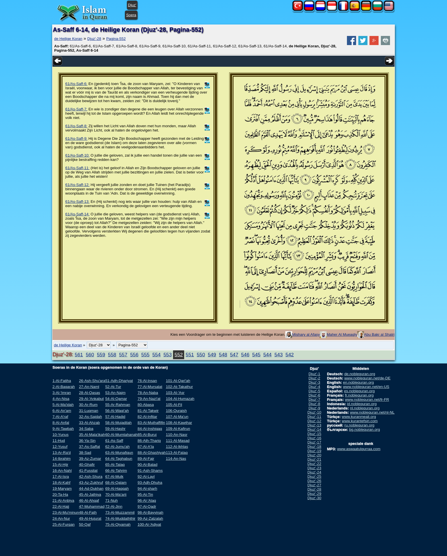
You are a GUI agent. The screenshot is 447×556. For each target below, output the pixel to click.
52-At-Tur (113, 387)
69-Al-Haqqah (117, 488)
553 (167, 354)
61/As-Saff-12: (77, 185)
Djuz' (132, 5)
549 (212, 354)
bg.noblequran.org (364, 429)
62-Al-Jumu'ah (117, 446)
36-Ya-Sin (87, 440)
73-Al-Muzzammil (120, 512)
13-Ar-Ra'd (61, 452)
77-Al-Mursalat (149, 387)
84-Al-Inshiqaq (149, 428)
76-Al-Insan (147, 381)
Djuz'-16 (314, 438)
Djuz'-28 (94, 39)
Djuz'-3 (314, 382)
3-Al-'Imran (61, 393)
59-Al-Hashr (115, 428)
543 (279, 354)
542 (290, 354)
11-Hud (58, 440)
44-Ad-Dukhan (91, 488)
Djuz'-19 (314, 451)
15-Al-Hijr (60, 464)
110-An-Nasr (177, 434)
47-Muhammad (92, 506)
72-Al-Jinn (113, 506)
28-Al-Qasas (89, 393)
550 (201, 354)
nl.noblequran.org (365, 408)
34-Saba (86, 428)
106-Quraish (176, 411)
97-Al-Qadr (146, 506)
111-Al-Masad (178, 440)
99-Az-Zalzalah (150, 518)
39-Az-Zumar (90, 458)
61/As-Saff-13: (77, 201)
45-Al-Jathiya (90, 494)
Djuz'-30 (314, 498)
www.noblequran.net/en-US (366, 387)
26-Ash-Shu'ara (92, 381)
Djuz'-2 (314, 378)
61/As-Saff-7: (76, 109)
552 (178, 354)
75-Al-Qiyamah (118, 524)
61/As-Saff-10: (77, 155)
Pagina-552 (116, 39)
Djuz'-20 (314, 455)
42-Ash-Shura (90, 476)
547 (234, 354)
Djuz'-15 (314, 434)
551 (190, 354)
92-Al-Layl (146, 476)
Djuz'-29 (314, 494)
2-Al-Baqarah (63, 387)
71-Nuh (111, 500)
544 (267, 354)
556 (134, 354)
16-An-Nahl (62, 470)
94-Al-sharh (147, 488)
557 (123, 354)
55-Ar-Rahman (117, 405)
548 (223, 354)
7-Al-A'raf (60, 417)
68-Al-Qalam (116, 482)
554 (156, 354)
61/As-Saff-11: (77, 168)
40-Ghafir (87, 464)
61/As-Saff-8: (76, 126)
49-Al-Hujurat (90, 518)
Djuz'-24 (314, 472)
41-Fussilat (88, 470)
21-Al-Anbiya (63, 500)
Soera (131, 15)
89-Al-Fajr (145, 458)
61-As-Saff (114, 440)
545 (256, 354)
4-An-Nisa (60, 399)
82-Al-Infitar (147, 417)
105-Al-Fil (174, 405)
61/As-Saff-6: (76, 84)
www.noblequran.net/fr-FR (367, 399)
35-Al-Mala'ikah (92, 434)
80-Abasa (145, 405)
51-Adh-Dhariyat (119, 381)
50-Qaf (85, 524)
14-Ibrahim (61, 458)
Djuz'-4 (314, 387)
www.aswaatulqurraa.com (358, 449)
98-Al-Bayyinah (150, 512)
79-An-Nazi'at (148, 399)
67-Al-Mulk (114, 476)
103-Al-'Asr (175, 393)
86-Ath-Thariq (149, 440)
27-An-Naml (89, 387)
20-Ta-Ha (60, 494)
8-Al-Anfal (60, 422)
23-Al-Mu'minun (65, 512)
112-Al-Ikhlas (177, 446)
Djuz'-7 (314, 399)
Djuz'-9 (314, 408)
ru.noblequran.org (359, 425)
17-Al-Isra (60, 476)
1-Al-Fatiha (61, 381)
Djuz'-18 (314, 446)
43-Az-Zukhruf (91, 482)
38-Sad (85, 452)
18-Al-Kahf (61, 482)
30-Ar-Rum (88, 405)
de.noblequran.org (359, 374)
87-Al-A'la (145, 446)
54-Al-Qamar (116, 399)
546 (245, 354)
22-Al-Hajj (60, 506)
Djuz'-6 (314, 395)
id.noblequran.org (362, 404)
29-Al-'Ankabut (91, 399)
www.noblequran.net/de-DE (367, 378)
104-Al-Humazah (180, 399)
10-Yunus (60, 434)
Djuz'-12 (314, 421)
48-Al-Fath (88, 512)
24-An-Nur (61, 518)
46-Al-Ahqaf (89, 500)
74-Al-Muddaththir (120, 518)
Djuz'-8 (314, 404)
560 (90, 354)
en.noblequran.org (358, 382)
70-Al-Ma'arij (115, 494)
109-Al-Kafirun (178, 428)
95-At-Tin (145, 494)
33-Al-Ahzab (89, 422)
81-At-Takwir (148, 411)
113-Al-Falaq (177, 452)
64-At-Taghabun (118, 458)
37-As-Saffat (89, 446)
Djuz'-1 (314, 374)
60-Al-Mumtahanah (121, 434)
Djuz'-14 (314, 429)
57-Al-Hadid (115, 417)
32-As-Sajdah (90, 417)
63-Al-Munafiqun (119, 452)
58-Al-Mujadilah (118, 422)
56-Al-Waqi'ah (117, 411)
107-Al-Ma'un (177, 417)
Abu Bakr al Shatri (379, 334)
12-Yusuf (60, 446)
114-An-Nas (176, 458)
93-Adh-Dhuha (149, 482)
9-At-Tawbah (63, 428)
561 (79, 354)
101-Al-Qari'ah (178, 381)
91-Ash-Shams (149, 470)
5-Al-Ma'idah (63, 405)
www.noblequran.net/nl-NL (372, 412)
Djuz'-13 (314, 425)
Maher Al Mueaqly (342, 334)
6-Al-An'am (61, 411)
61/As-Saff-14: (77, 214)
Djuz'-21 (314, 459)
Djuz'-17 (314, 442)
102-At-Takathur (179, 387)
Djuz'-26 (314, 481)
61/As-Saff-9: (76, 138)
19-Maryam (62, 488)
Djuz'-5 (314, 391)
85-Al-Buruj (147, 434)
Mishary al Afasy (306, 334)
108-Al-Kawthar (179, 422)
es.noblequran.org (359, 391)
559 (101, 354)
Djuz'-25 (314, 476)
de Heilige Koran (68, 39)
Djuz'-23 (314, 468)
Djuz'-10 (314, 412)
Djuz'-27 (314, 485)
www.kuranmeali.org (359, 417)
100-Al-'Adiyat (149, 524)
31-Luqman (88, 411)
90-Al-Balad (147, 464)
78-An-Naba (147, 393)
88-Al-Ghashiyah (151, 452)
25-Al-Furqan (63, 524)
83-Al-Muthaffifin (151, 422)
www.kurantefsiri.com (360, 421)
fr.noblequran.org (359, 395)
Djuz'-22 (314, 464)
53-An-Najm (115, 393)
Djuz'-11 (314, 417)
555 (145, 354)
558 (112, 354)
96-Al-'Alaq (146, 500)
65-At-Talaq (115, 464)
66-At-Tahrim (116, 470)
